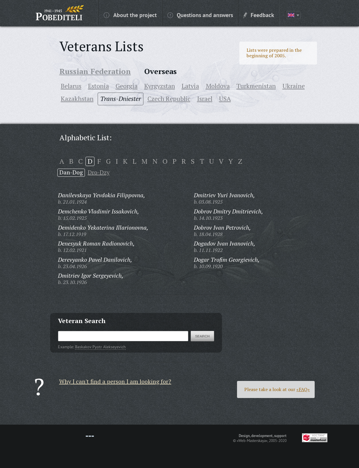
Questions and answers (200, 14)
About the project (130, 14)
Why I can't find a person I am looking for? (115, 381)
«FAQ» (303, 389)
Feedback (258, 14)
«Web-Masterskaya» (252, 440)
